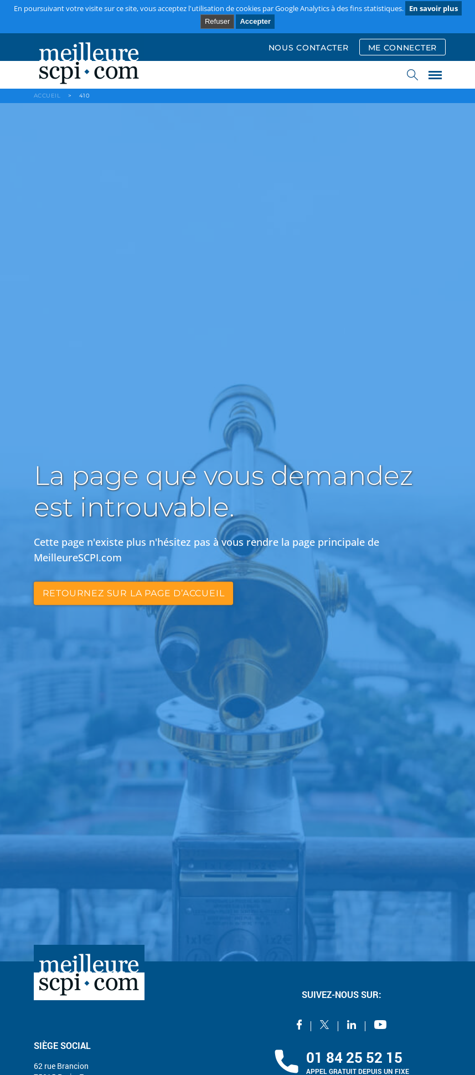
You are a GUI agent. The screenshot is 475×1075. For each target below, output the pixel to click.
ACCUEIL (47, 95)
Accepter (255, 21)
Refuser (217, 21)
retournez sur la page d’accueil (134, 593)
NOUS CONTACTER (309, 48)
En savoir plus (433, 8)
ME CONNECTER (402, 48)
